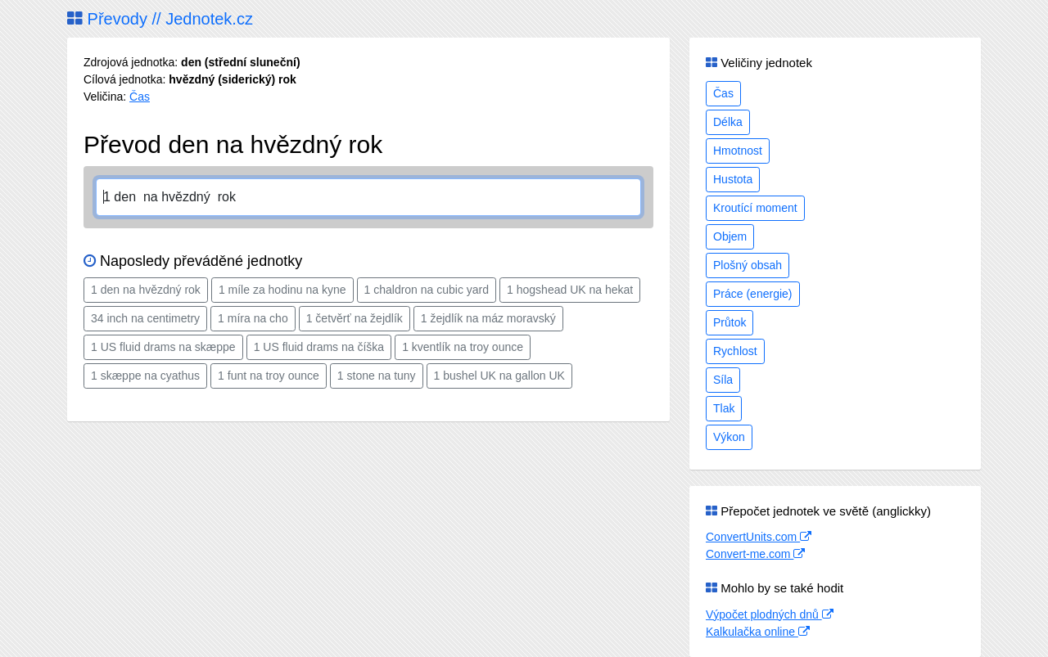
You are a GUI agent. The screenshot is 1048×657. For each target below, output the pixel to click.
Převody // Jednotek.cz (160, 19)
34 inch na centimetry (145, 318)
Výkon (729, 436)
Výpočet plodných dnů (769, 614)
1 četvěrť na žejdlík (354, 318)
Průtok (729, 322)
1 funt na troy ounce (268, 375)
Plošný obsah (747, 265)
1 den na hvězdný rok (146, 289)
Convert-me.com (755, 553)
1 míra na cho (253, 318)
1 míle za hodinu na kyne (282, 289)
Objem (730, 236)
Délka (728, 121)
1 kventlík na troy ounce (462, 346)
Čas (139, 96)
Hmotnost (737, 150)
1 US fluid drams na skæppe (163, 346)
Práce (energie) (753, 293)
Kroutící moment (755, 207)
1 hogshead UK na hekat (570, 289)
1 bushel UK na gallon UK (499, 375)
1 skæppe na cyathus (145, 375)
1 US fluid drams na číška (319, 346)
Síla (723, 379)
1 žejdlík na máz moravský (488, 318)
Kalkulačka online (758, 631)
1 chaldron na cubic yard (427, 289)
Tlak (723, 408)
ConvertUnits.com (758, 536)
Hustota (732, 179)
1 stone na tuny (376, 375)
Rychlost (735, 351)
